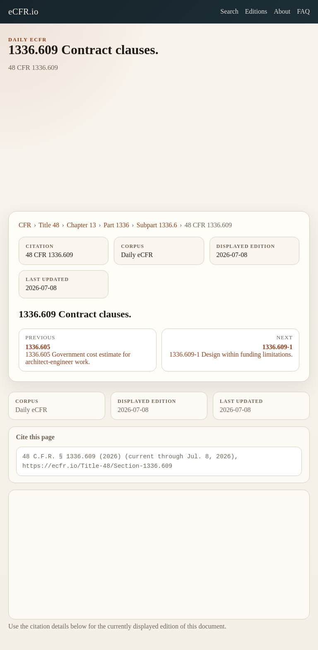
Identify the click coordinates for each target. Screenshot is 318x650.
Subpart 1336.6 (157, 225)
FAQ (303, 11)
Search (229, 11)
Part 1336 (116, 225)
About (282, 11)
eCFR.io (23, 11)
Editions (256, 11)
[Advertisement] (159, 149)
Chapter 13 (81, 225)
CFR (25, 225)
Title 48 (49, 225)
